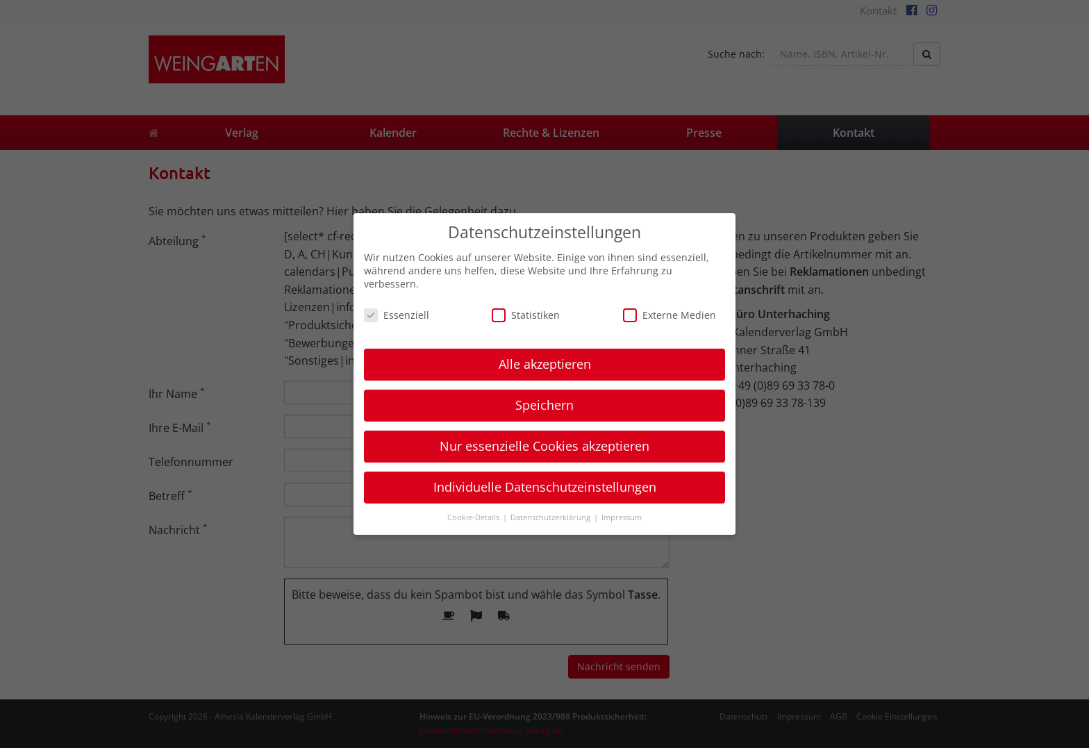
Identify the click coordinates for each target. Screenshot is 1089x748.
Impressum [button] (621, 517)
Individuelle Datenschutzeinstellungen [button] (544, 487)
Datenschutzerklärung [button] (551, 517)
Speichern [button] (544, 405)
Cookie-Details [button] (474, 517)
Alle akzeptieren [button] (545, 364)
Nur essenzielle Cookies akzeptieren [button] (544, 446)
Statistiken (526, 315)
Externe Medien (669, 315)
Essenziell (396, 315)
